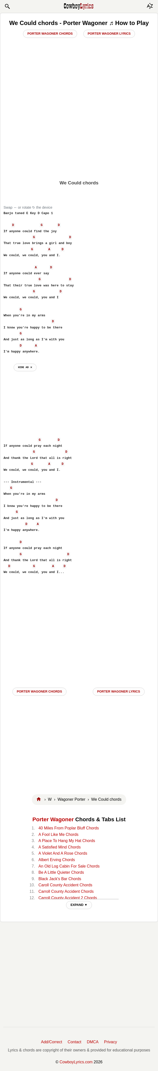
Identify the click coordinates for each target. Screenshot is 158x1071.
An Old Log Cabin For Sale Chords (68, 866)
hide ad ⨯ (25, 367)
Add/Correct (51, 1042)
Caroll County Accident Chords (65, 885)
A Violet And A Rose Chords (62, 853)
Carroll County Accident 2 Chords (67, 898)
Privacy (110, 1042)
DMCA (92, 1042)
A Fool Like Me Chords (58, 834)
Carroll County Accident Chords (65, 891)
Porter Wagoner (53, 819)
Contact (74, 1042)
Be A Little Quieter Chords (61, 872)
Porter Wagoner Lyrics (109, 33)
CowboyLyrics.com (76, 1062)
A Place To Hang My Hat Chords (66, 841)
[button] (7, 6)
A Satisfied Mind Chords (59, 847)
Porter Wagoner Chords (50, 33)
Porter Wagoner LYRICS (118, 691)
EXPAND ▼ (79, 905)
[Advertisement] (79, 139)
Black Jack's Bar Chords (59, 879)
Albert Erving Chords (56, 860)
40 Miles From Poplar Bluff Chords (68, 828)
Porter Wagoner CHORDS (39, 691)
